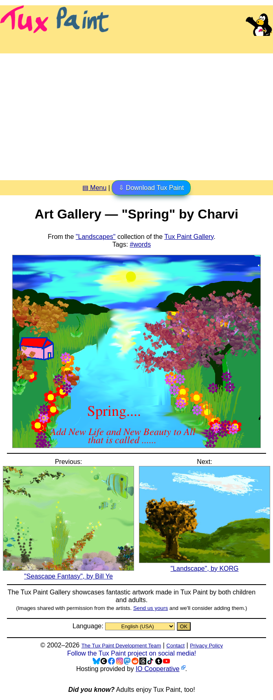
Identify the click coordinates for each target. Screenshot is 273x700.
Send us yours (150, 608)
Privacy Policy (206, 646)
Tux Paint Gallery (189, 236)
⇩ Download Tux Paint (151, 187)
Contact (175, 646)
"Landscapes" (96, 236)
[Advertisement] (136, 114)
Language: (89, 626)
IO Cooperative (158, 668)
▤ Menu (94, 187)
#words (140, 244)
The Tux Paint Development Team (121, 646)
